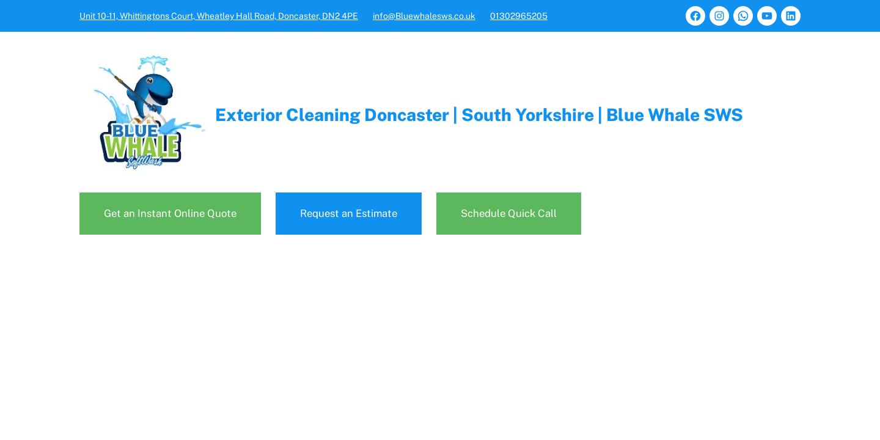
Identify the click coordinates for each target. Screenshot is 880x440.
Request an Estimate (348, 213)
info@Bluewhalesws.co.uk (424, 16)
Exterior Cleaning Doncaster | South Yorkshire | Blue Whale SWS (479, 115)
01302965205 (519, 16)
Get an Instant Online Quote (170, 213)
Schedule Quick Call (509, 213)
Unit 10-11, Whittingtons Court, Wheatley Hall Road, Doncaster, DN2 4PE (218, 16)
